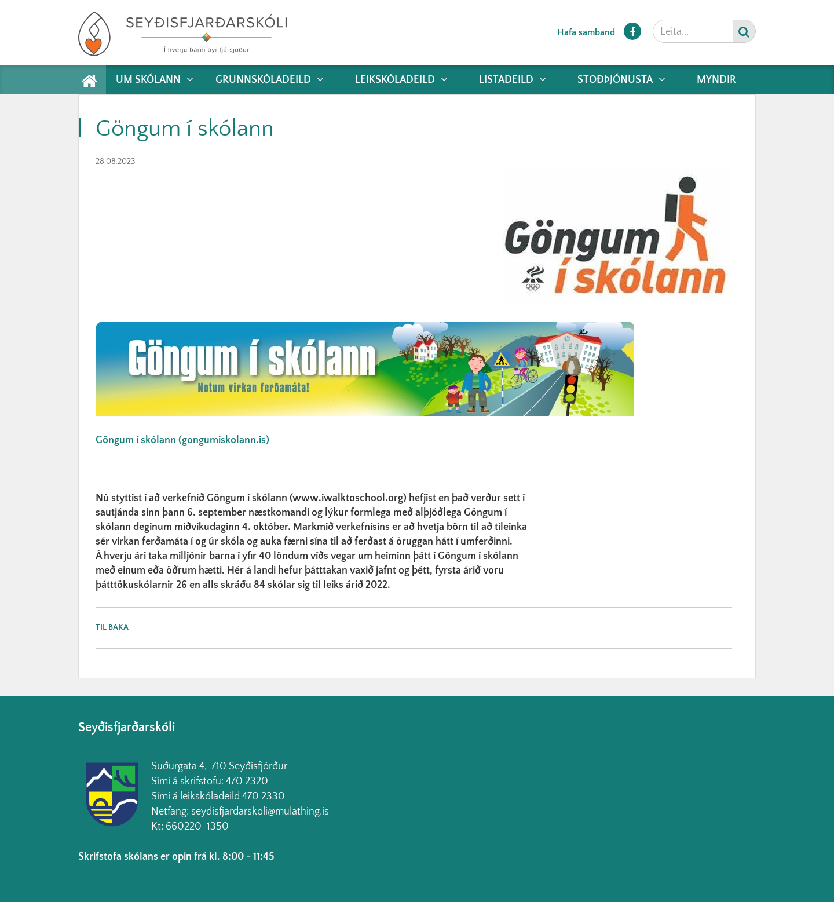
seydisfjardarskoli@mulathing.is (260, 811)
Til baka (112, 627)
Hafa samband (586, 32)
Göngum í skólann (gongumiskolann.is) (182, 440)
